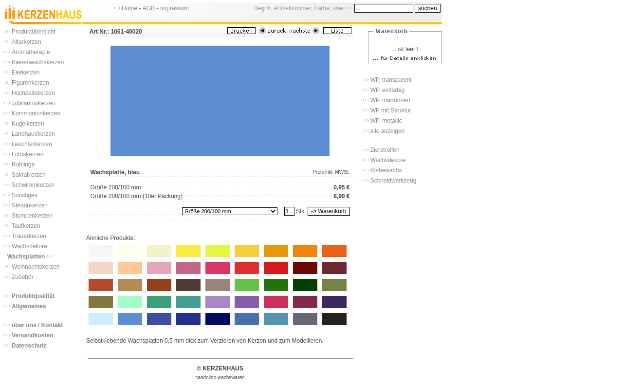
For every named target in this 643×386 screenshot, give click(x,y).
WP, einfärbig (387, 90)
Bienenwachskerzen (38, 62)
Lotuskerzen (27, 154)
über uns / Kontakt (37, 325)
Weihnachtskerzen (36, 266)
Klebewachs (386, 170)
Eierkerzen (25, 72)
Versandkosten (32, 335)
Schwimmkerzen (33, 185)
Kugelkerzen (28, 123)
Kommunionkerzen (36, 113)
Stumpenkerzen (32, 215)
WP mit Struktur (390, 110)
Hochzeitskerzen (33, 93)
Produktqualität (33, 296)
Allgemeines (29, 306)
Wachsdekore (29, 246)
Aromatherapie (31, 52)
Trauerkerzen (29, 236)
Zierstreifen (385, 150)
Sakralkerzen (29, 174)
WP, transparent (391, 79)
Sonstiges (24, 195)
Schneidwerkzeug (393, 180)
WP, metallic (386, 120)
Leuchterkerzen (32, 144)
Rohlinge (23, 164)
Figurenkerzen (30, 82)
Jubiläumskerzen (33, 103)
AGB (149, 8)
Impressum (174, 8)
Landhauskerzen (33, 133)
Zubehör (23, 277)
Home (129, 8)
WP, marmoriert (390, 100)
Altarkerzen (26, 41)
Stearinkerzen (30, 205)
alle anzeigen (387, 131)
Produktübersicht (33, 31)
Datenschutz (29, 345)
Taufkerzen (26, 225)
